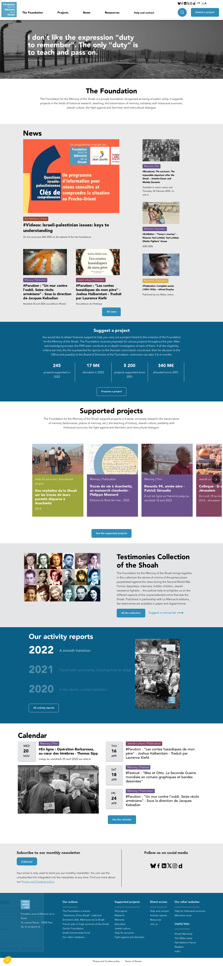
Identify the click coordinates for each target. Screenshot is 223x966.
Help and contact (144, 13)
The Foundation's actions (76, 911)
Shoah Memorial (183, 934)
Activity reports (158, 915)
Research (120, 915)
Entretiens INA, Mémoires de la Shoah (84, 920)
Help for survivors (124, 933)
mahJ (177, 951)
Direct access (158, 902)
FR (198, 3)
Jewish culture (122, 928)
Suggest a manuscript (166, 613)
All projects (121, 911)
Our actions (70, 902)
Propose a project (111, 391)
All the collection (131, 613)
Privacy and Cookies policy (37, 882)
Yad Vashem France (185, 942)
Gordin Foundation (73, 928)
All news (111, 312)
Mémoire (119, 920)
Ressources (112, 13)
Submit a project (204, 12)
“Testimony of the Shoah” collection (82, 915)
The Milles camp (183, 938)
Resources (155, 920)
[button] (216, 479)
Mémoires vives (183, 915)
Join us (154, 924)
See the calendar (122, 820)
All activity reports (43, 708)
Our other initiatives (73, 937)
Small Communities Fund (76, 933)
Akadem (179, 947)
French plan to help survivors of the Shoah (86, 924)
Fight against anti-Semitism (129, 937)
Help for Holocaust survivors (190, 911)
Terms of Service (133, 961)
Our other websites (187, 902)
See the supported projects (111, 533)
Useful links (182, 924)
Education (120, 924)
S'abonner (27, 862)
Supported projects (127, 902)
